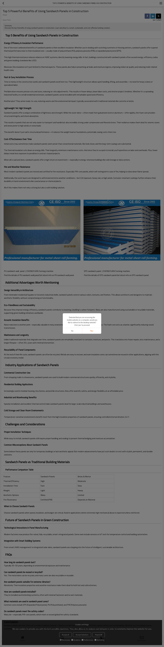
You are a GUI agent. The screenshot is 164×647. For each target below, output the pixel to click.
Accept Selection (82, 634)
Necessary (65, 640)
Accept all (65, 634)
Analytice (75, 640)
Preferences (87, 640)
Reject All (98, 634)
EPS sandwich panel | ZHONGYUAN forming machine (107, 271)
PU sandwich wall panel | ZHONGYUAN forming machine (29, 271)
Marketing (99, 640)
